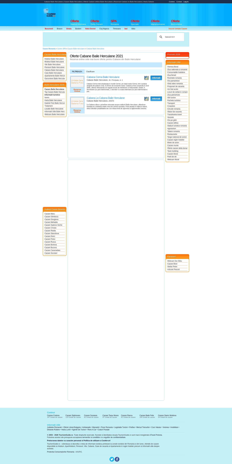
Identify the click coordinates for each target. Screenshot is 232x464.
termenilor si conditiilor (91, 437)
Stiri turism (171, 98)
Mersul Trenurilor (143, 427)
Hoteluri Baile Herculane (54, 59)
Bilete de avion (173, 143)
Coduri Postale (103, 430)
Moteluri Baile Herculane (54, 62)
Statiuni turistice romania (177, 126)
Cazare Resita (50, 231)
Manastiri (95, 427)
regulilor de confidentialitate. (115, 437)
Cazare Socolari (51, 253)
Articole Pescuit (173, 269)
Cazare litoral (172, 154)
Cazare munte (172, 145)
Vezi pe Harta (146, 78)
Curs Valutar (156, 427)
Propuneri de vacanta (175, 86)
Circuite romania (173, 109)
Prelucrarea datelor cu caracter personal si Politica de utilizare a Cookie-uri (78, 441)
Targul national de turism (177, 137)
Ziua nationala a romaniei (177, 70)
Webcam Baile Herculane (55, 114)
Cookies (172, 2)
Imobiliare (174, 427)
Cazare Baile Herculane (54, 89)
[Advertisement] (135, 10)
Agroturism (171, 129)
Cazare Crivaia (50, 228)
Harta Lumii (65, 430)
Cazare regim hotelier (175, 140)
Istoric (47, 97)
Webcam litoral (173, 159)
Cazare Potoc (50, 239)
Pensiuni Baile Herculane (54, 67)
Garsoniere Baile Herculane (55, 79)
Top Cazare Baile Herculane (55, 92)
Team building (172, 151)
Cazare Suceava (90, 415)
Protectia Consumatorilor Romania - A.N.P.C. (64, 452)
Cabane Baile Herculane (54, 70)
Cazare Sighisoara (73, 415)
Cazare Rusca (50, 242)
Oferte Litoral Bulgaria (72, 427)
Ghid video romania (175, 84)
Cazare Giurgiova (51, 219)
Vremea (166, 427)
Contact (179, 2)
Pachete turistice (174, 100)
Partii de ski (172, 157)
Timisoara (117, 29)
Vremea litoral (172, 67)
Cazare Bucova (51, 247)
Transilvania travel (174, 114)
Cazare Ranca (126, 415)
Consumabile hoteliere (176, 72)
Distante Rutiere (53, 430)
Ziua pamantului (173, 95)
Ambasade (86, 427)
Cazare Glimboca (51, 217)
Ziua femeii (171, 75)
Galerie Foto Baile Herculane (55, 103)
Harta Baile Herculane (53, 100)
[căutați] (170, 37)
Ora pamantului (173, 81)
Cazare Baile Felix (147, 415)
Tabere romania (173, 131)
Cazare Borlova (51, 245)
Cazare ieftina (172, 123)
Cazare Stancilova (52, 233)
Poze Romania (107, 427)
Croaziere (171, 106)
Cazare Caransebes (52, 250)
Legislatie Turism (121, 427)
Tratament (49, 106)
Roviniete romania (174, 78)
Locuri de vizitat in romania (177, 92)
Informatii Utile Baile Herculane (55, 112)
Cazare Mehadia (51, 222)
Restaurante (172, 134)
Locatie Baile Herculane (54, 109)
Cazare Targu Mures (111, 415)
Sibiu (133, 29)
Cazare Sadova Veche (53, 225)
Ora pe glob (172, 120)
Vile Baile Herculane (53, 64)
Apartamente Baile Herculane (55, 76)
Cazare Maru (50, 214)
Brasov (59, 29)
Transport (171, 103)
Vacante (170, 117)
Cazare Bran (172, 264)
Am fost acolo (172, 89)
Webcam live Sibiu (174, 261)
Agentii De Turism (79, 430)
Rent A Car (92, 430)
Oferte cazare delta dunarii (177, 148)
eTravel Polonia (156, 435)
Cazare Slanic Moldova (167, 415)
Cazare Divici (50, 236)
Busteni (78, 29)
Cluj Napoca (104, 29)
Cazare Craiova (53, 415)
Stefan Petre (172, 267)
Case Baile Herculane (53, 73)
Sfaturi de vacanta (174, 112)
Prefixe (132, 427)
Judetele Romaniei (54, 427)
